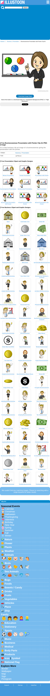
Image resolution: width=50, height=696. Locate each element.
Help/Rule (33, 685)
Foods (8, 583)
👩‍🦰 (21, 618)
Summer (9, 530)
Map (3, 674)
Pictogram (6, 679)
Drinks (8, 591)
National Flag (12, 662)
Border (4, 668)
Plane (8, 606)
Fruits (8, 595)
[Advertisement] (25, 24)
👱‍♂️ (27, 618)
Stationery (10, 626)
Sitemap (20, 685)
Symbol (16, 658)
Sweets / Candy (13, 587)
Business (9, 41)
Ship (7, 610)
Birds (8, 563)
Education (10, 623)
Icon (7, 658)
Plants (8, 547)
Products (10, 654)
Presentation (16, 41)
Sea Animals (12, 571)
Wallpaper (6, 671)
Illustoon (2, 41)
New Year (9, 525)
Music (8, 639)
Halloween (10, 514)
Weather (9, 551)
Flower (8, 543)
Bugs (8, 579)
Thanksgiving (11, 517)
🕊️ (27, 567)
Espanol (6, 685)
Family (5, 614)
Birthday (9, 522)
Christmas (10, 511)
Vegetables (11, 599)
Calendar (9, 509)
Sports (8, 630)
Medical (9, 646)
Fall (6, 533)
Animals (9, 555)
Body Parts (11, 650)
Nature (8, 539)
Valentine (9, 519)
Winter (8, 535)
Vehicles (9, 603)
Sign (3, 676)
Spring (8, 527)
